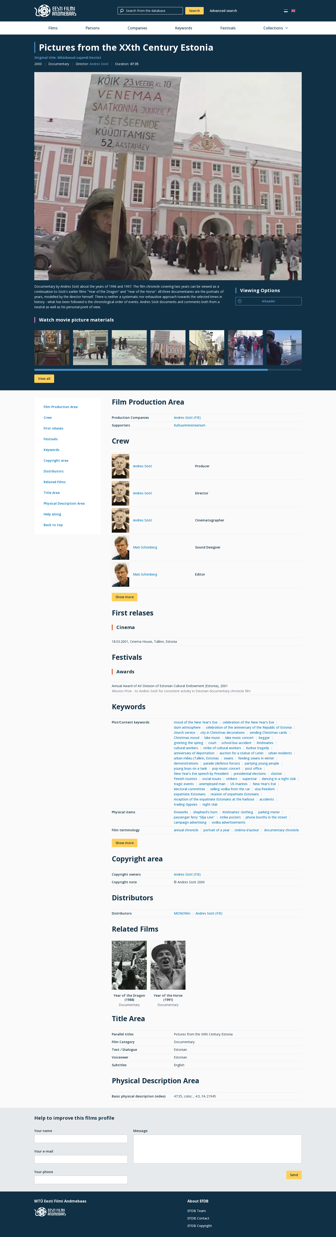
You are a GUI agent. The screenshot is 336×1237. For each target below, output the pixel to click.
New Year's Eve (264, 784)
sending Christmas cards (268, 732)
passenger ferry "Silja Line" (194, 817)
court (212, 743)
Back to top (53, 525)
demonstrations (186, 763)
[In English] (293, 10)
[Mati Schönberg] (120, 548)
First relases (53, 428)
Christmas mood (186, 737)
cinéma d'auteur (246, 830)
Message (140, 1131)
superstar (249, 778)
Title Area (52, 492)
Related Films (55, 482)
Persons (92, 28)
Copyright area (56, 460)
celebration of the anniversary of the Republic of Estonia (249, 727)
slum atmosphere (187, 727)
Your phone (43, 1172)
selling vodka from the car (230, 789)
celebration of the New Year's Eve (248, 722)
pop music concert (226, 768)
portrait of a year (216, 830)
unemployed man (212, 784)
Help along (52, 514)
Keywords (183, 28)
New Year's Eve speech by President (201, 773)
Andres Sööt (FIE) (187, 417)
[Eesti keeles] (286, 10)
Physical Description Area (64, 503)
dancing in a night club (279, 778)
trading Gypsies (185, 804)
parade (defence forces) (221, 763)
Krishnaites (265, 743)
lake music (212, 737)
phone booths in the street (266, 817)
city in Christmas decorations (222, 732)
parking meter (269, 812)
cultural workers (186, 748)
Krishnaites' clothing (237, 812)
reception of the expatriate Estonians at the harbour (214, 799)
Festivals (228, 28)
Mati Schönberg (145, 547)
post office (253, 768)
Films (53, 28)
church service (184, 732)
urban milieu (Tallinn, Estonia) (196, 758)
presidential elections (250, 773)
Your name (43, 1131)
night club (210, 804)
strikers (231, 778)
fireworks (181, 812)
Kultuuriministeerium (189, 425)
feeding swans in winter (256, 758)
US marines (239, 784)
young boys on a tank (190, 768)
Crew (48, 417)
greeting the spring (188, 743)
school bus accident (236, 743)
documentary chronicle (281, 830)
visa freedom (265, 789)
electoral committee (189, 789)
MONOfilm (182, 913)
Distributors (53, 471)
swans (228, 758)
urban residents (280, 753)
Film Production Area (61, 407)
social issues (211, 778)
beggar (264, 737)
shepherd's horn (205, 812)
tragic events (184, 784)
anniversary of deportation (194, 753)
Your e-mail (43, 1151)
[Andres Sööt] (120, 467)
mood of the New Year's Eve (195, 722)
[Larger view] (168, 176)
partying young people (262, 763)
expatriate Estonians (190, 794)
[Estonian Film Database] (55, 11)
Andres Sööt (99, 64)
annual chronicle (186, 830)
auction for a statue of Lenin (241, 753)
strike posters (230, 817)
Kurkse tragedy (257, 748)
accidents (266, 799)
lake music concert (239, 737)
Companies (137, 28)
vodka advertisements (228, 822)
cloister (276, 773)
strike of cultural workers (222, 748)
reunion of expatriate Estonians (235, 794)
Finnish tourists (185, 778)
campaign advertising (190, 822)
